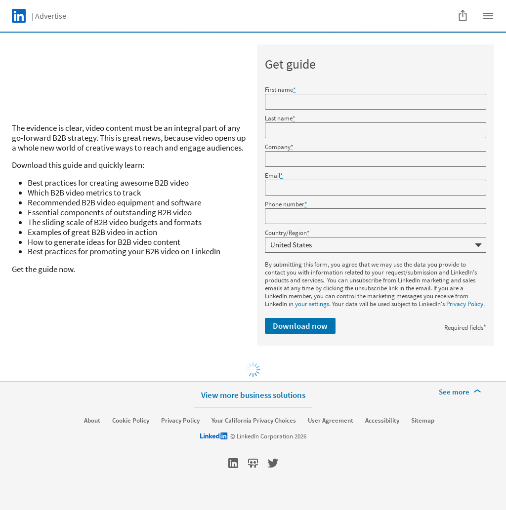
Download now (300, 325)
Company (279, 147)
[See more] (461, 392)
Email (274, 176)
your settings (312, 304)
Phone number (286, 204)
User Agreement (330, 421)
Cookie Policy (130, 421)
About (92, 421)
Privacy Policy (464, 304)
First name (280, 90)
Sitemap (422, 421)
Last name (280, 118)
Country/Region (287, 233)
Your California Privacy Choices (253, 421)
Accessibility (382, 421)
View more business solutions (253, 395)
